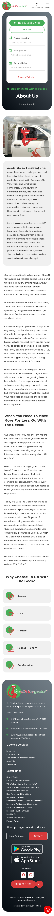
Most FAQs (11, 814)
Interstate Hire (13, 754)
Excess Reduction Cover (17, 810)
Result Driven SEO (33, 905)
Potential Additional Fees (18, 790)
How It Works (12, 777)
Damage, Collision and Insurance (22, 804)
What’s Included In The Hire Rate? (21, 784)
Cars (27, 29)
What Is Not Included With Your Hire (22, 787)
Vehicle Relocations (15, 817)
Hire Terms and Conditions (18, 794)
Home (22, 104)
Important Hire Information (18, 780)
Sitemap (32, 900)
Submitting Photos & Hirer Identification (24, 800)
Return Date (20, 62)
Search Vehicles (27, 77)
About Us (10, 761)
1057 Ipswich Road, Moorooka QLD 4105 (29, 728)
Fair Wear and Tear (15, 797)
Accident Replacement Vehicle (21, 757)
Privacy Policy (12, 821)
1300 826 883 (23, 884)
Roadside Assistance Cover (19, 807)
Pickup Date (20, 50)
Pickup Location (22, 37)
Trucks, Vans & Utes (27, 22)
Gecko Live (11, 764)
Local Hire (11, 751)
